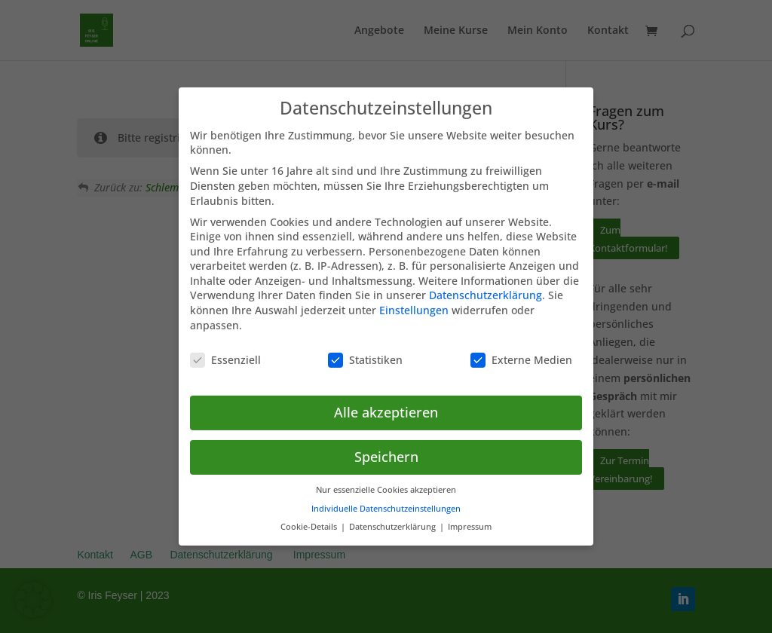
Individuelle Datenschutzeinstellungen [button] (386, 499)
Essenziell (225, 350)
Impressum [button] (470, 517)
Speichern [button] (386, 448)
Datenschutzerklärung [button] (393, 517)
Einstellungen (414, 301)
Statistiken (365, 350)
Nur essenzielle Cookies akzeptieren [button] (386, 481)
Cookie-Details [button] (309, 517)
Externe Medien (521, 350)
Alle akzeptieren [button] (386, 403)
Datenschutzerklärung (485, 286)
